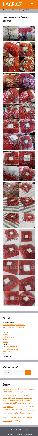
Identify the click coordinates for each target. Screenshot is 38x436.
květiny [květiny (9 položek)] (5, 398)
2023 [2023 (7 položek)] (4, 389)
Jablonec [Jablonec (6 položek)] (10, 395)
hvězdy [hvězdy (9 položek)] (24, 392)
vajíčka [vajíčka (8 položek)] (5, 413)
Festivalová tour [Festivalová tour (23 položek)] (9, 391)
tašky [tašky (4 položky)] (27, 410)
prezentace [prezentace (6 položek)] (17, 407)
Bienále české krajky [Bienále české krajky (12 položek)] (21, 389)
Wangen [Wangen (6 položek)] (25, 417)
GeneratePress (28, 435)
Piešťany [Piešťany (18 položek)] (10, 406)
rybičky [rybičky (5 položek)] (25, 406)
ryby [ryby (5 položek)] (29, 406)
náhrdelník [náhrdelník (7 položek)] (10, 400)
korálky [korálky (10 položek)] (15, 395)
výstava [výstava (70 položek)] (18, 417)
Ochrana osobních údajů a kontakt (19, 429)
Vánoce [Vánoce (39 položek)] (30, 413)
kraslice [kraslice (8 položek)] (19, 395)
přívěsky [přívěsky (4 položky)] (22, 406)
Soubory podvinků (12, 347)
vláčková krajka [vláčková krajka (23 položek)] (20, 413)
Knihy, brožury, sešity (13, 349)
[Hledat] (28, 372)
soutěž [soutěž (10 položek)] (32, 407)
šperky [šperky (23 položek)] (15, 420)
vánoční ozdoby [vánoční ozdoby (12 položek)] (8, 417)
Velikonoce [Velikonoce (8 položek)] (10, 413)
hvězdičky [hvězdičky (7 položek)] (19, 392)
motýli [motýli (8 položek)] (13, 398)
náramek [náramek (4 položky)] (15, 400)
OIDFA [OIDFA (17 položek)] (9, 403)
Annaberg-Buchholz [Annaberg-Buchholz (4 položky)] (10, 389)
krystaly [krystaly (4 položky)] (23, 395)
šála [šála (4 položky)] (19, 421)
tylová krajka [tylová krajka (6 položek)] (31, 410)
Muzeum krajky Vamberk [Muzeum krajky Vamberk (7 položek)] (22, 398)
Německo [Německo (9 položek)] (25, 400)
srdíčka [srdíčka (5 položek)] (23, 410)
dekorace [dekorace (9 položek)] (31, 389)
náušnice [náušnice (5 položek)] (19, 400)
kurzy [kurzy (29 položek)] (28, 395)
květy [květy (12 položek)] (9, 398)
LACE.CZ (12, 4)
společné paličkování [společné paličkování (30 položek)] (12, 409)
